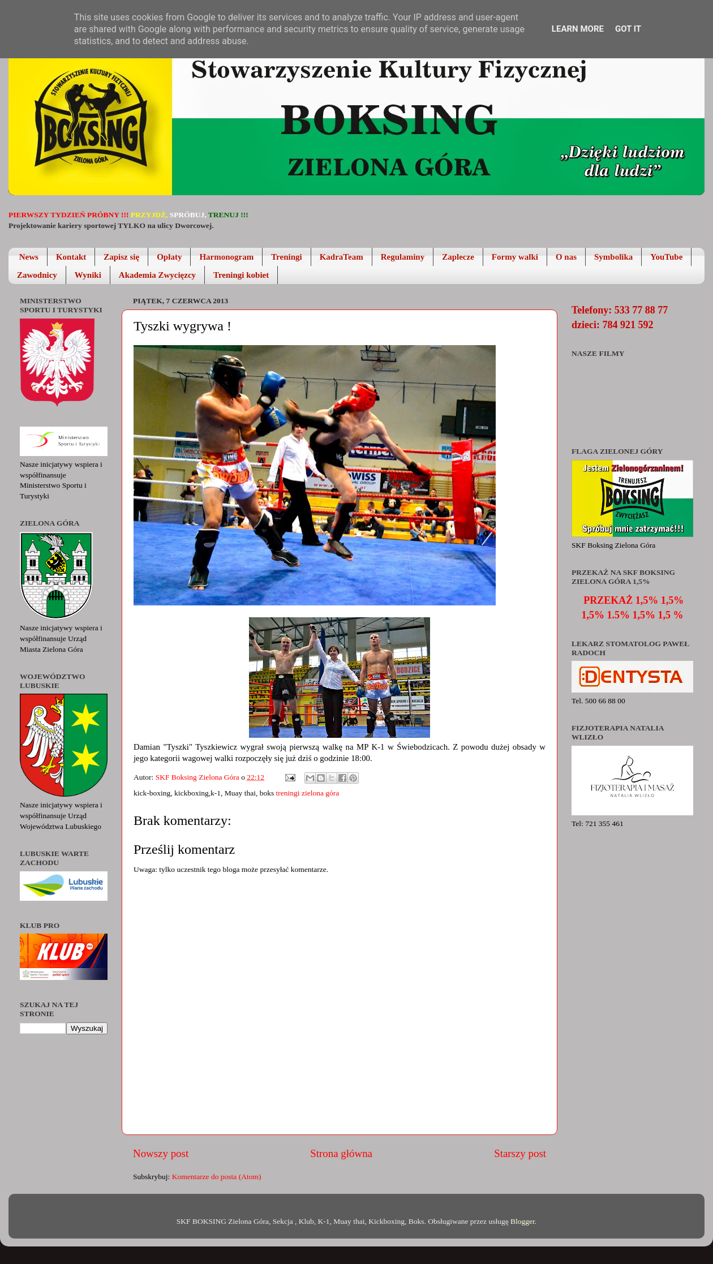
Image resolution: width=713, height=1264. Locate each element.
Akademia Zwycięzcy (157, 275)
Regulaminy (403, 256)
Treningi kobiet (241, 275)
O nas (566, 256)
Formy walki (515, 256)
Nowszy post (160, 1153)
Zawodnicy (37, 275)
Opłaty (169, 256)
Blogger (522, 1221)
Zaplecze (458, 256)
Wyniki (88, 275)
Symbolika (613, 256)
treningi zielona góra (308, 793)
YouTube (666, 256)
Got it (628, 29)
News (28, 256)
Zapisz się (121, 256)
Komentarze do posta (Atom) (216, 1176)
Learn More (578, 29)
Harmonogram (226, 256)
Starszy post (520, 1153)
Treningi (286, 256)
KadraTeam (341, 256)
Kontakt (71, 256)
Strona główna (341, 1153)
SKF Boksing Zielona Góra (199, 777)
